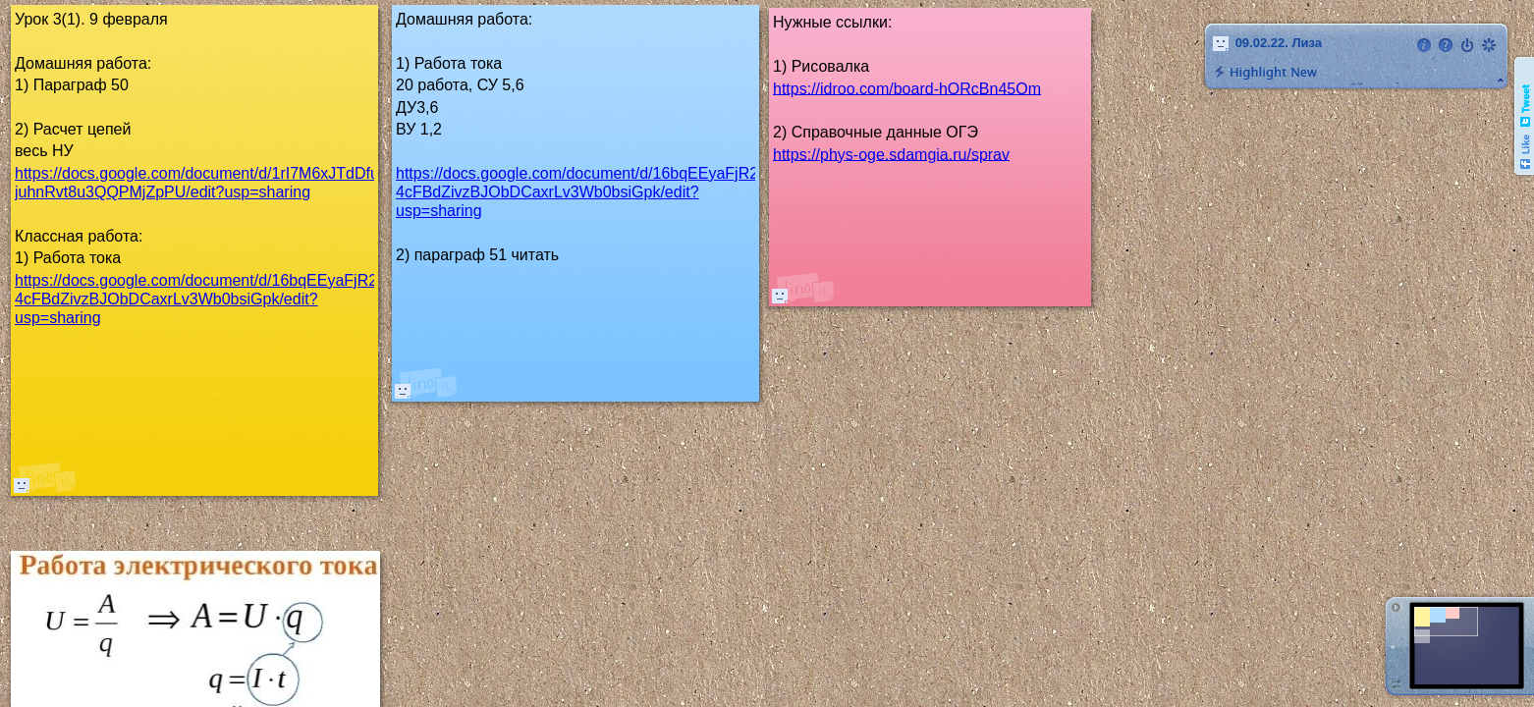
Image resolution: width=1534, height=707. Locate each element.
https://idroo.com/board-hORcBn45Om (907, 88)
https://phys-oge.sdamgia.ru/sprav (891, 153)
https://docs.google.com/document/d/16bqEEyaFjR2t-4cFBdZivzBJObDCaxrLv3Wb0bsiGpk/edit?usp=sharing (582, 192)
